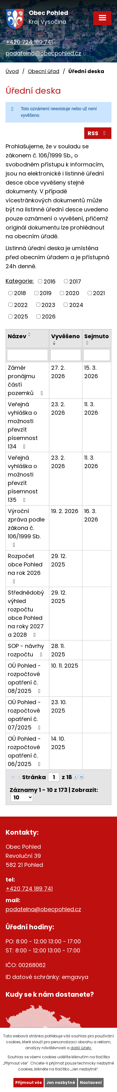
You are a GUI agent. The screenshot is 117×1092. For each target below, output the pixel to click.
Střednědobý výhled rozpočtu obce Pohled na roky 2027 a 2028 (26, 614)
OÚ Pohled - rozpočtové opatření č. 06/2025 (25, 751)
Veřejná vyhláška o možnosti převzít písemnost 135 (23, 479)
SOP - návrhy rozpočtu (26, 650)
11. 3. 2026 (91, 408)
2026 (49, 316)
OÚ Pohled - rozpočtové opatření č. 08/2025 (25, 678)
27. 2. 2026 (58, 372)
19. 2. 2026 (64, 511)
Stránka (34, 777)
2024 (76, 305)
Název (17, 336)
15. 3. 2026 (91, 372)
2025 (21, 316)
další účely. (81, 1047)
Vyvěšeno (65, 336)
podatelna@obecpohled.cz (43, 53)
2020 (72, 293)
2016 (50, 281)
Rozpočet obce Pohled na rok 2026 (25, 568)
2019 (45, 293)
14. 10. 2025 (58, 743)
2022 (21, 305)
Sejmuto (96, 336)
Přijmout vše (28, 1082)
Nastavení (91, 1082)
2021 (99, 293)
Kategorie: (20, 281)
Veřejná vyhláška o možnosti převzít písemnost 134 (23, 425)
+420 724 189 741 (29, 42)
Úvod (12, 71)
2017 (75, 281)
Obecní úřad (43, 71)
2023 (48, 305)
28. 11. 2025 (58, 650)
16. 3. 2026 (91, 515)
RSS (98, 133)
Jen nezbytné (60, 1082)
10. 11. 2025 (64, 666)
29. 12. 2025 (58, 560)
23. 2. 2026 (58, 408)
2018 (20, 293)
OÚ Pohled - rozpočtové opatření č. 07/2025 (25, 714)
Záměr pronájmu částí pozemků (26, 380)
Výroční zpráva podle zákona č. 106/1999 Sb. (26, 527)
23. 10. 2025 (58, 706)
